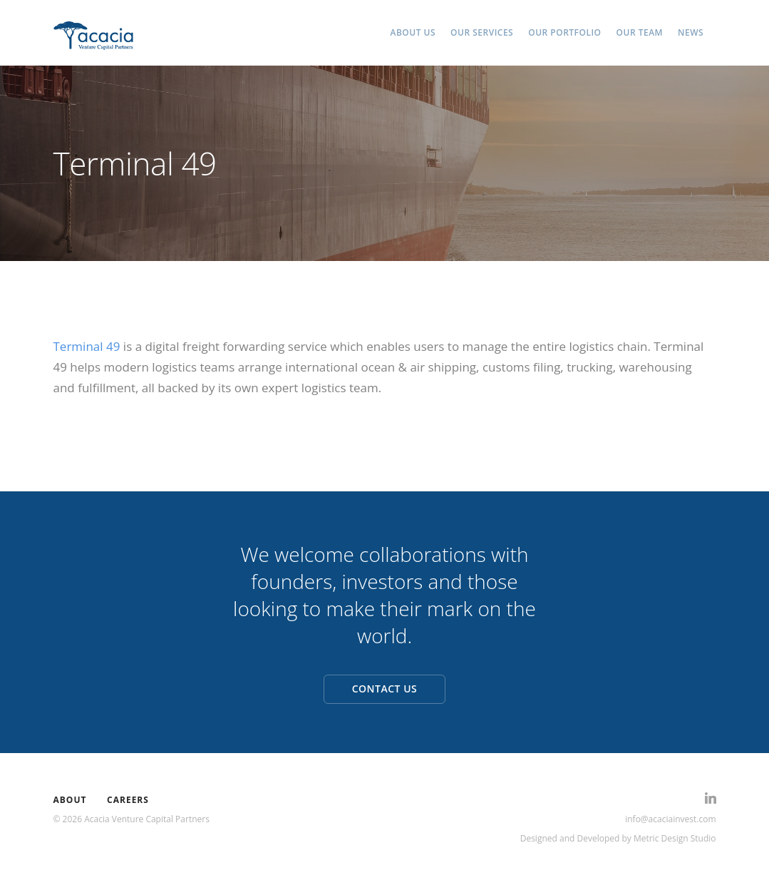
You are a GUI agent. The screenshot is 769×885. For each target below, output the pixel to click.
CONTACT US (385, 688)
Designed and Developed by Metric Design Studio (618, 838)
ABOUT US (413, 32)
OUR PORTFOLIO (564, 32)
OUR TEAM (640, 32)
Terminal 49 (86, 346)
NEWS (690, 32)
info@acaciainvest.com (670, 819)
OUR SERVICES (481, 32)
